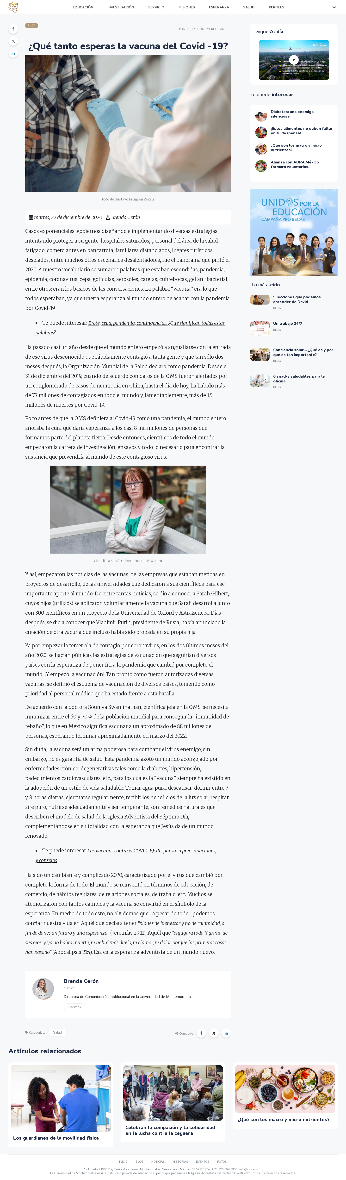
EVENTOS (202, 1161)
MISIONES (187, 7)
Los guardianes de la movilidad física (56, 1138)
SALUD (249, 7)
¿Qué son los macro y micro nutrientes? (283, 1119)
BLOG (139, 1161)
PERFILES (276, 7)
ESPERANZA (219, 7)
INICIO (123, 1161)
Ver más (75, 1007)
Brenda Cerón (123, 217)
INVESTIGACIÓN (120, 7)
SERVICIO (156, 7)
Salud (57, 1032)
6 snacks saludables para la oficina (299, 379)
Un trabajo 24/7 (287, 323)
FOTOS (222, 1161)
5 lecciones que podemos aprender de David (297, 299)
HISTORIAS (180, 1161)
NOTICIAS (158, 1161)
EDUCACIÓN (83, 7)
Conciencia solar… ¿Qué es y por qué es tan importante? (303, 352)
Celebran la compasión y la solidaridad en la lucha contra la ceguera (170, 1130)
